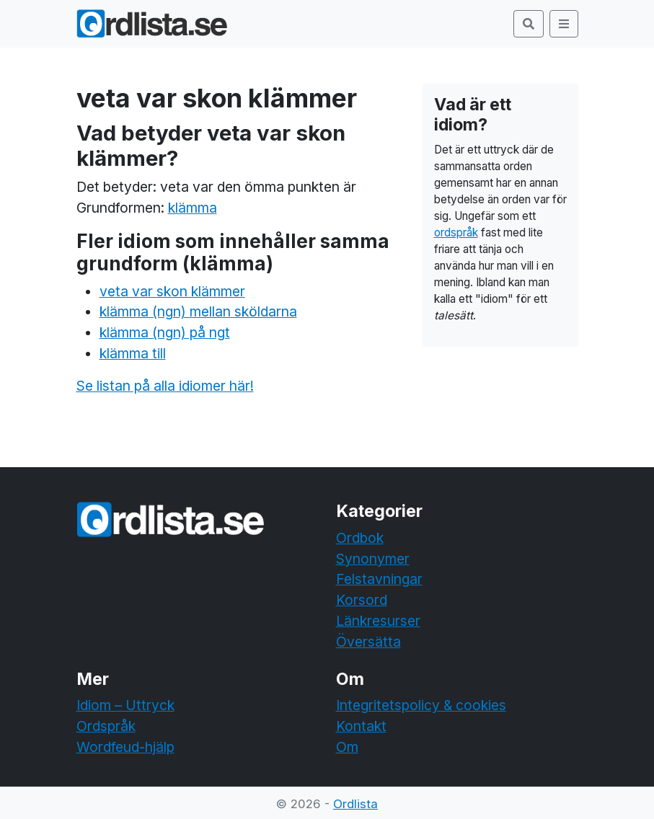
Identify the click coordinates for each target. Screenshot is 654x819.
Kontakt (361, 726)
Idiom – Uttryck (125, 705)
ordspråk (456, 232)
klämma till (133, 353)
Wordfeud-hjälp (125, 747)
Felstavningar (379, 579)
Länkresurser (378, 620)
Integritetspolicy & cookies (421, 705)
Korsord (361, 599)
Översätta (368, 641)
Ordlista (355, 804)
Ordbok (360, 537)
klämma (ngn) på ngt (165, 332)
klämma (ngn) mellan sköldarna (198, 311)
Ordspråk (106, 726)
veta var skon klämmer (172, 291)
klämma (192, 207)
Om (347, 747)
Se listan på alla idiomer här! (165, 385)
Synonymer (373, 558)
